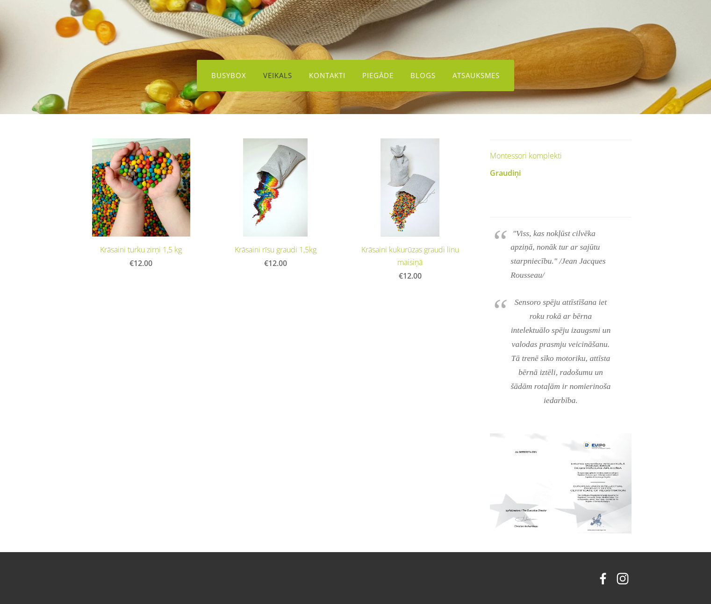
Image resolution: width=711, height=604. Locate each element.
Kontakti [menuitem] (327, 75)
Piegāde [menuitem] (378, 75)
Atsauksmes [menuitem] (476, 75)
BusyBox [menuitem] (228, 75)
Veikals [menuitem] (277, 75)
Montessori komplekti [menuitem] (526, 154)
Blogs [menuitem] (423, 75)
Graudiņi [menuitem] (505, 171)
